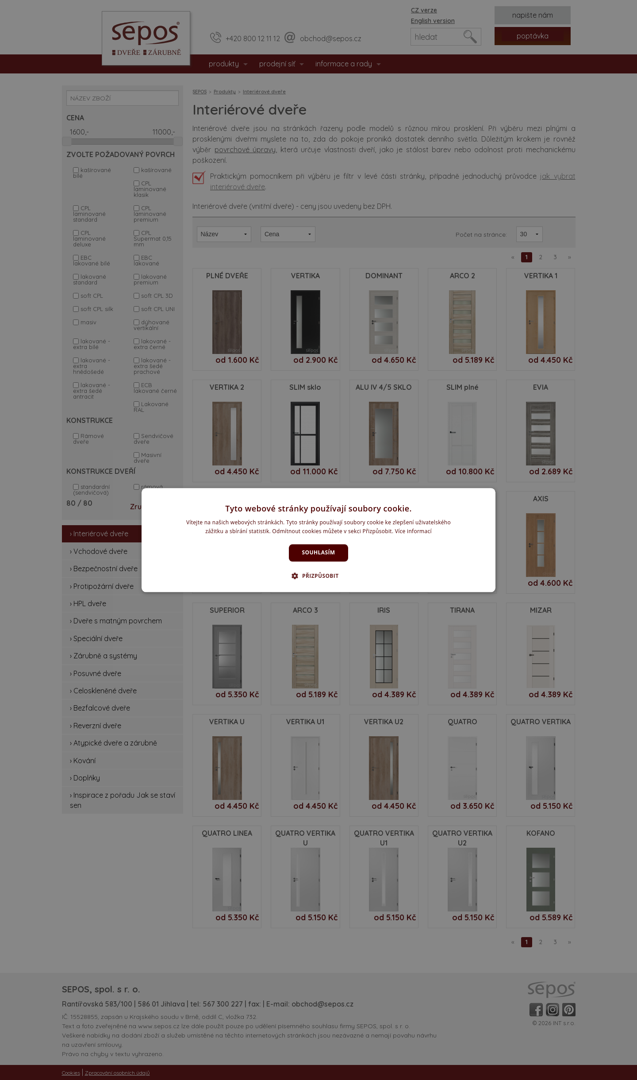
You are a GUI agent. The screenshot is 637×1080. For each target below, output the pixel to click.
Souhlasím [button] (318, 553)
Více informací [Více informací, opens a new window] (413, 531)
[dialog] (318, 540)
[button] (318, 575)
